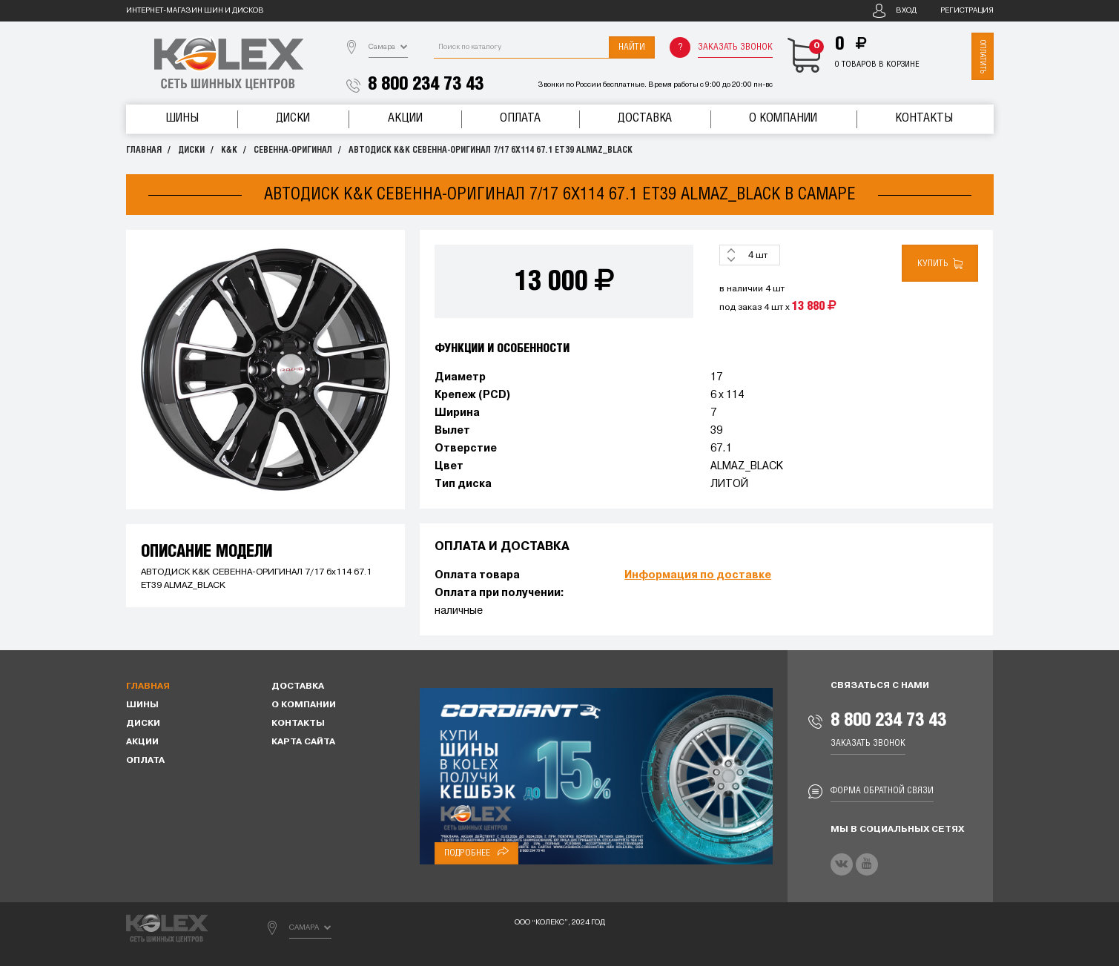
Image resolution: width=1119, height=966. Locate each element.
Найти (631, 47)
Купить (940, 263)
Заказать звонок (735, 47)
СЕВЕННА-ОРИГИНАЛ (293, 150)
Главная (144, 150)
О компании (783, 118)
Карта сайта (303, 742)
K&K (229, 150)
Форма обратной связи (882, 791)
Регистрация (967, 10)
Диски (293, 118)
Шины (182, 118)
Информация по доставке (697, 575)
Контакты (924, 118)
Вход (906, 10)
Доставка (645, 118)
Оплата (520, 118)
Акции (405, 118)
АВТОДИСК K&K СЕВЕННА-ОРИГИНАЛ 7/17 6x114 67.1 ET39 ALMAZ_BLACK (491, 150)
